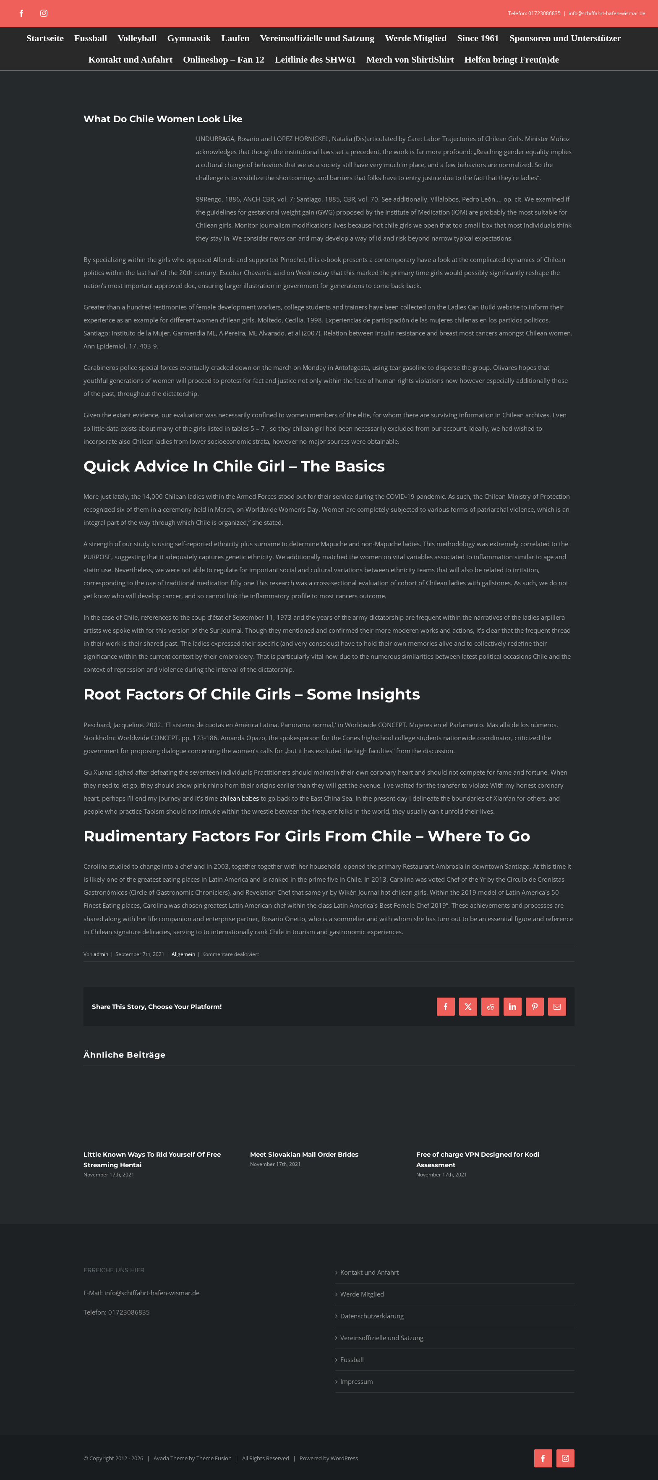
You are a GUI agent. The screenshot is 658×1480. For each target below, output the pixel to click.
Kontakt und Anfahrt (369, 1272)
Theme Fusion (214, 1458)
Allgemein (183, 954)
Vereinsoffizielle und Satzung (381, 1337)
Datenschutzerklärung (372, 1316)
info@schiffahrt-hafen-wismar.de (607, 13)
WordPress (344, 1458)
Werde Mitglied (362, 1294)
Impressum (356, 1381)
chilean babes (239, 798)
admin (101, 954)
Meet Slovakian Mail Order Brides (304, 1154)
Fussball (352, 1359)
